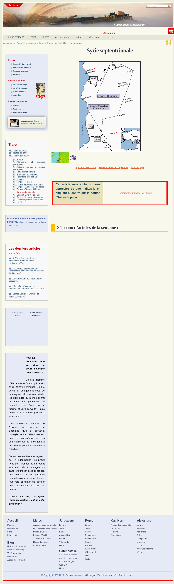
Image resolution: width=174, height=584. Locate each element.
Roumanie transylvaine (27, 174)
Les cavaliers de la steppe (45, 528)
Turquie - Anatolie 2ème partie (30, 187)
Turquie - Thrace (24, 182)
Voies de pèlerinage (16, 550)
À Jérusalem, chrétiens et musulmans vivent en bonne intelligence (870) (22, 260)
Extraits (16, 105)
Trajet (33, 37)
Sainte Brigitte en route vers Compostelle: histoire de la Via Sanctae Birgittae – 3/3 (27, 270)
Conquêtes (142, 538)
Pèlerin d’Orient (15, 37)
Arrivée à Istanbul (20, 88)
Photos (45, 37)
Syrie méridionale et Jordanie (30, 197)
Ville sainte (95, 37)
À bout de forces (19, 92)
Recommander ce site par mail (113, 167)
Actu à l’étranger (66, 561)
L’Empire (141, 542)
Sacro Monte (91, 549)
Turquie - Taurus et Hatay (28, 189)
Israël (19, 202)
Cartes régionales (21, 155)
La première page (20, 85)
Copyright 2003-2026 (53, 575)
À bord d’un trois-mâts (121, 525)
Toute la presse (19, 109)
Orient (140, 535)
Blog (10, 542)
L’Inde (139, 545)
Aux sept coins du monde (44, 525)
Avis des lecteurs (20, 112)
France (20, 159)
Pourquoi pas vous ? (21, 71)
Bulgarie (20, 179)
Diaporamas (12, 528)
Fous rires (17, 95)
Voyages (141, 528)
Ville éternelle (91, 552)
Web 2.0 (63, 565)
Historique (17, 75)
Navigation (116, 535)
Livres (37, 520)
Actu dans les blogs (68, 558)
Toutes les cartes (21, 153)
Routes (88, 542)
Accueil (20, 43)
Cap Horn (117, 520)
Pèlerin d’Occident (41, 535)
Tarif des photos (126, 575)
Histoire (79, 37)
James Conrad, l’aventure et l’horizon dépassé (24, 295)
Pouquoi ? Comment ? (22, 64)
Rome (89, 520)
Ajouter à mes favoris (86, 167)
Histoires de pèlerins (16, 546)
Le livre (62, 525)
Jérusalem (31, 43)
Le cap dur (116, 528)
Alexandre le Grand (16, 560)
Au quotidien (62, 37)
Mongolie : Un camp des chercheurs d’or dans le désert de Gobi (26, 287)
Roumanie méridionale (27, 177)
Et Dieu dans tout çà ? (22, 68)
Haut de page (137, 167)
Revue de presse (40, 542)
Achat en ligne (39, 545)
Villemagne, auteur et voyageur (135, 193)
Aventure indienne (145, 549)
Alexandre (144, 520)
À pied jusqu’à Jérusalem (129, 24)
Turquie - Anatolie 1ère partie (30, 184)
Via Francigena (14, 553)
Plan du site (12, 535)
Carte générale (20, 150)
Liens (109, 37)
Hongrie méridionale (26, 172)
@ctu (87, 559)
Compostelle (68, 551)
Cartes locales (54, 43)
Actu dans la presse (68, 555)
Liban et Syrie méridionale (29, 195)
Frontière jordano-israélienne (30, 200)
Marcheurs (12, 556)
